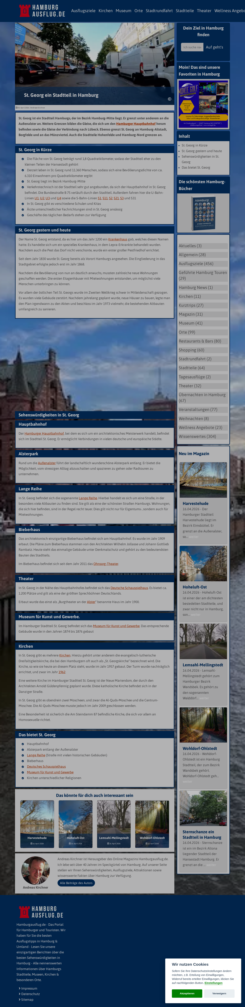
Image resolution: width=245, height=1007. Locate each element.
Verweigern (219, 993)
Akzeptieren (187, 993)
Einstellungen (213, 982)
